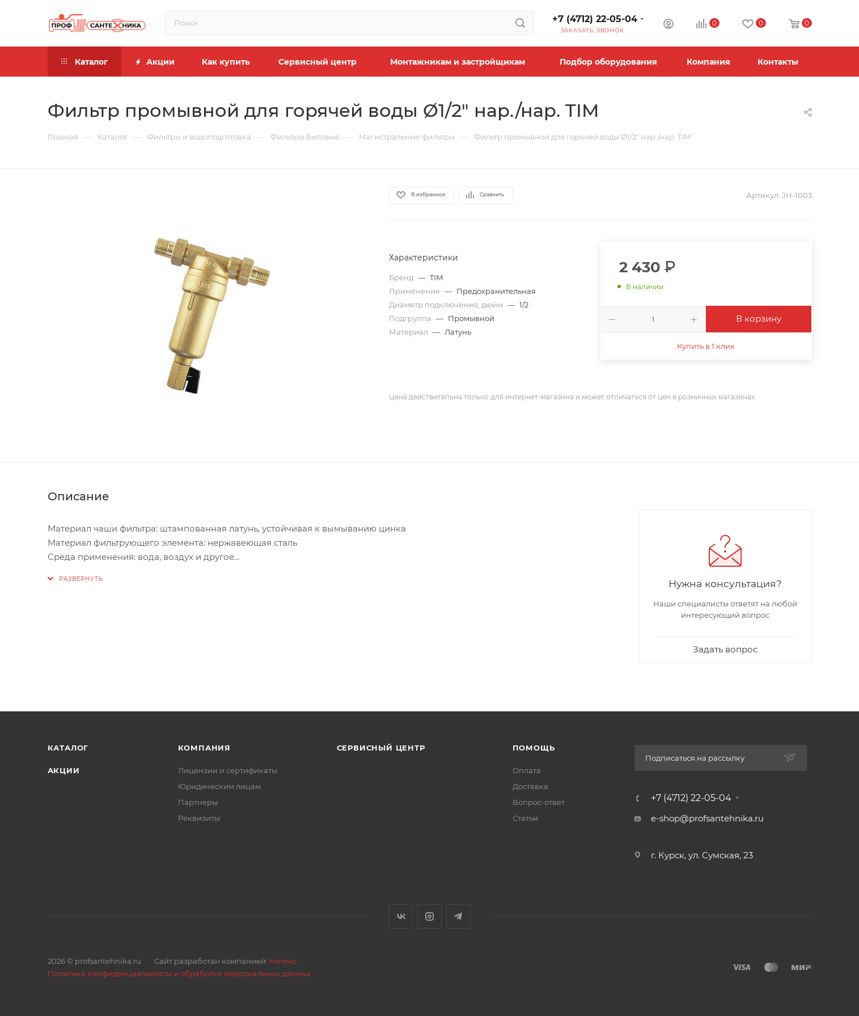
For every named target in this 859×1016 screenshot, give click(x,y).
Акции (64, 770)
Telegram (458, 916)
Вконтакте (400, 916)
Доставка (530, 786)
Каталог (68, 747)
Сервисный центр (381, 747)
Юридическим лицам (219, 786)
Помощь (534, 747)
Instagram (429, 916)
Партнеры (198, 802)
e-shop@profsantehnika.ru (707, 818)
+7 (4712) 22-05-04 (594, 19)
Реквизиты (199, 818)
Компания (204, 747)
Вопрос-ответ (539, 802)
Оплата (527, 770)
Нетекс (283, 961)
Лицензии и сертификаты (227, 770)
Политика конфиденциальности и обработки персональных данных (179, 973)
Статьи (525, 818)
